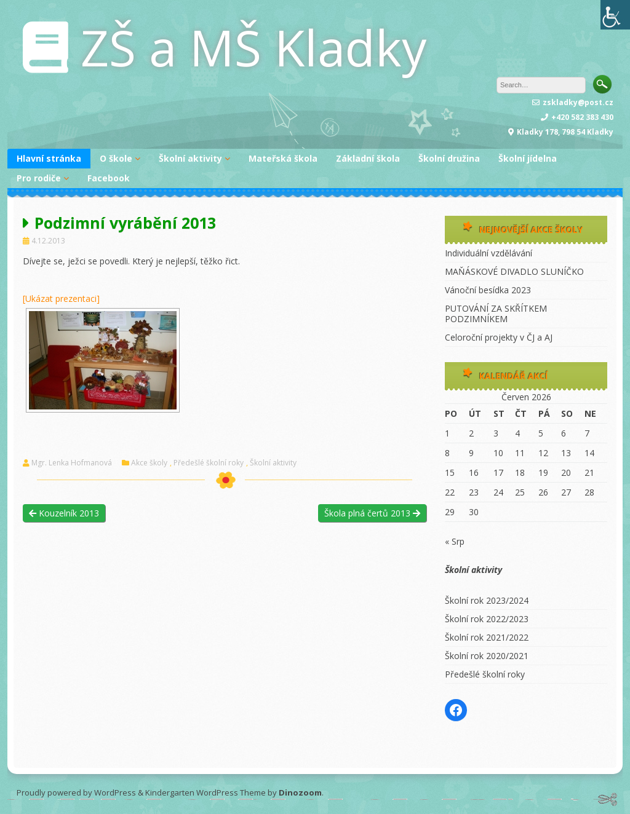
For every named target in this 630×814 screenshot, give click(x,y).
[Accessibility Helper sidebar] (615, 15)
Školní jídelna (527, 158)
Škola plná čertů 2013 (372, 513)
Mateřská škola (283, 158)
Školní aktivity (190, 158)
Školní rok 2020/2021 (486, 656)
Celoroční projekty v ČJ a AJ (498, 337)
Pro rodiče (39, 178)
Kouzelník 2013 (64, 513)
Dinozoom (300, 792)
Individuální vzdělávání (488, 253)
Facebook (108, 178)
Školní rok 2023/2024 (486, 600)
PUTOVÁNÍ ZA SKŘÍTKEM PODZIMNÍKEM (496, 313)
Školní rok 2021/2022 (486, 637)
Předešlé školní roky (208, 463)
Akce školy (149, 463)
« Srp (455, 541)
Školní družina (449, 158)
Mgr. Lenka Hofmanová (71, 463)
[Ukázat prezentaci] (61, 298)
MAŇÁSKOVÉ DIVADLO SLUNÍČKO (514, 271)
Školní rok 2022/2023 (486, 619)
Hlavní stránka (49, 158)
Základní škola (368, 158)
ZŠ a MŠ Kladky (253, 47)
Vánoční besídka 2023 (488, 290)
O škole (116, 158)
